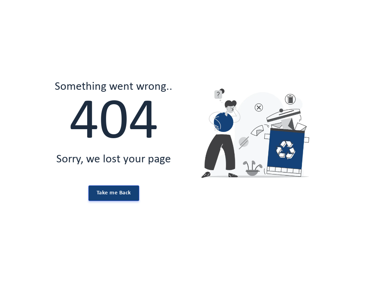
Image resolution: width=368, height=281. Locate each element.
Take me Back (114, 193)
